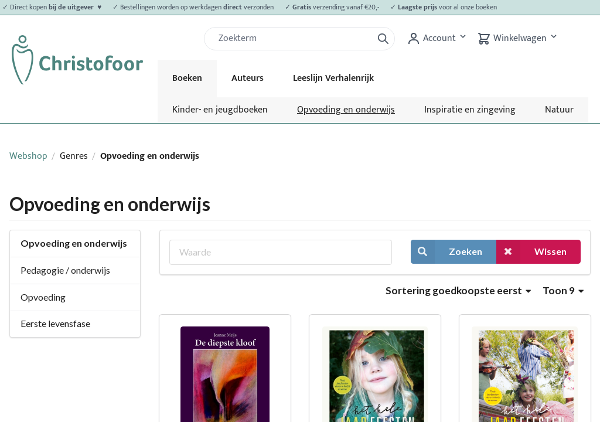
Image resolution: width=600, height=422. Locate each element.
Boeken (187, 78)
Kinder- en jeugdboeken (220, 110)
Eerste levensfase (55, 323)
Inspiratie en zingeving (470, 110)
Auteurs (247, 78)
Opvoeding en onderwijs (346, 110)
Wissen (531, 252)
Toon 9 (563, 290)
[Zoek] (293, 38)
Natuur (559, 110)
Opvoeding (43, 296)
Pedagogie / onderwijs (65, 269)
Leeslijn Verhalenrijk (333, 78)
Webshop (28, 156)
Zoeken (446, 252)
